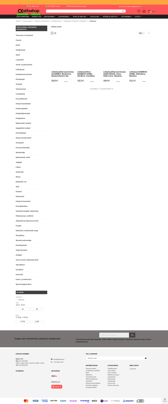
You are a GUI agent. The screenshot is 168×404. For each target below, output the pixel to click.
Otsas (21, 300)
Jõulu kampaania (23, 16)
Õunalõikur (20, 235)
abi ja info (122, 6)
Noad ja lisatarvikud (23, 138)
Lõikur (18, 167)
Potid (18, 45)
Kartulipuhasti (21, 245)
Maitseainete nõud (23, 157)
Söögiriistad (20, 50)
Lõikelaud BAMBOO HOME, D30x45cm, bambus (138, 74)
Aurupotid (20, 143)
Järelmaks (89, 381)
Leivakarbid (20, 94)
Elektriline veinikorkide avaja (27, 231)
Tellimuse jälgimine (92, 379)
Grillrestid (19, 172)
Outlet (137, 17)
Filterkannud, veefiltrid (24, 216)
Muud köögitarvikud (23, 284)
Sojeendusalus (21, 250)
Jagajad (19, 162)
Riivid (18, 177)
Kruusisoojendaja (22, 148)
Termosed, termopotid (24, 35)
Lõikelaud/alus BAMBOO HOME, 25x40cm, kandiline (86, 74)
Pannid (18, 40)
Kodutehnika (112, 377)
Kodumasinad (63, 17)
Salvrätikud (20, 265)
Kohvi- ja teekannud (23, 279)
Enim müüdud (112, 373)
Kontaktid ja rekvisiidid (93, 370)
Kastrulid (19, 274)
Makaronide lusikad (23, 123)
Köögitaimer (20, 118)
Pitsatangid (20, 79)
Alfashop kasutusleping (93, 383)
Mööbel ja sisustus (110, 17)
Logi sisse (133, 369)
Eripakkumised (112, 368)
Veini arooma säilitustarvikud (27, 260)
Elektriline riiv (21, 182)
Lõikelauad (20, 69)
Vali (141, 33)
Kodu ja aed (94, 17)
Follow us (56, 386)
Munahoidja (20, 152)
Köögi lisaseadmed (23, 104)
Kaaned (19, 191)
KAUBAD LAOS (36, 16)
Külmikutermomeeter (24, 74)
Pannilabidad (21, 133)
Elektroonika (49, 17)
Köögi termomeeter (23, 201)
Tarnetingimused (91, 377)
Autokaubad (126, 17)
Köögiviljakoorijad (23, 113)
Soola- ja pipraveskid (24, 65)
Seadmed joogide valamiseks (27, 211)
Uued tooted (111, 370)
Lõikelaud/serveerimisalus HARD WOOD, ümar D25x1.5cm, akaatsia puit (114, 74)
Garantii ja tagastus (92, 385)
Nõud (18, 55)
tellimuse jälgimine (132, 6)
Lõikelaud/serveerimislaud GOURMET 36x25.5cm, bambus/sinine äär (62, 74)
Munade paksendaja (23, 240)
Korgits (18, 226)
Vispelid (19, 84)
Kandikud (19, 270)
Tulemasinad (21, 89)
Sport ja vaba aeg (79, 17)
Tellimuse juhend (91, 368)
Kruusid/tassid (21, 99)
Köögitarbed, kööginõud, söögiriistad (26, 28)
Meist (87, 373)
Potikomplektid (21, 108)
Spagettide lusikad (23, 128)
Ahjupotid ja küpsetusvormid (27, 221)
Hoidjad (19, 255)
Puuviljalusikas (22, 206)
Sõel (17, 187)
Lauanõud (20, 60)
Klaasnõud (20, 196)
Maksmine (89, 375)
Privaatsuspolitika (91, 387)
